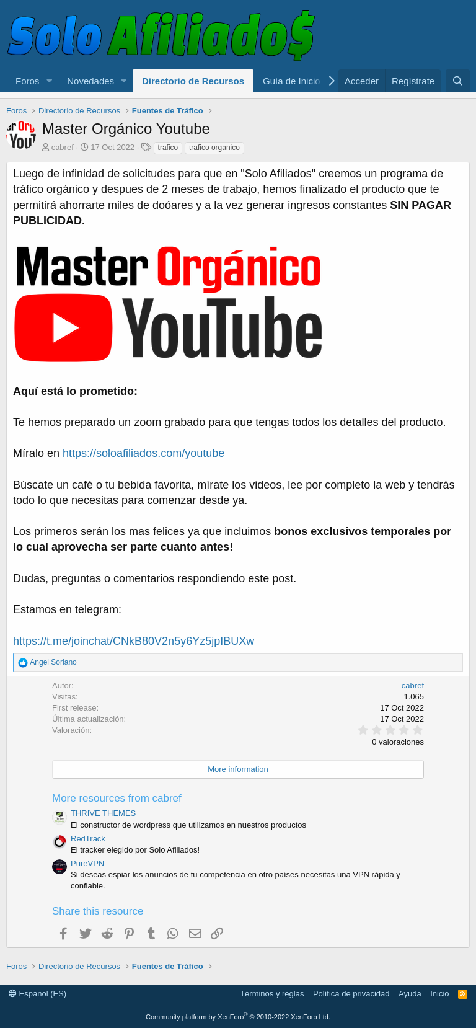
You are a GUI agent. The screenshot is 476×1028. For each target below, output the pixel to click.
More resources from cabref (117, 798)
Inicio (439, 993)
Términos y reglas (272, 993)
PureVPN (87, 863)
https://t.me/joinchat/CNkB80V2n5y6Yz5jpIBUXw (133, 641)
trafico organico (214, 147)
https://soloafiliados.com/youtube (143, 453)
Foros (27, 81)
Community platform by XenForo (238, 1017)
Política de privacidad (351, 993)
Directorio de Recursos (193, 81)
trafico (168, 147)
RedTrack (88, 838)
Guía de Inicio (291, 81)
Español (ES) (37, 993)
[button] (49, 80)
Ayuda (410, 993)
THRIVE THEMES (103, 813)
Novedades (90, 81)
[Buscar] (458, 80)
